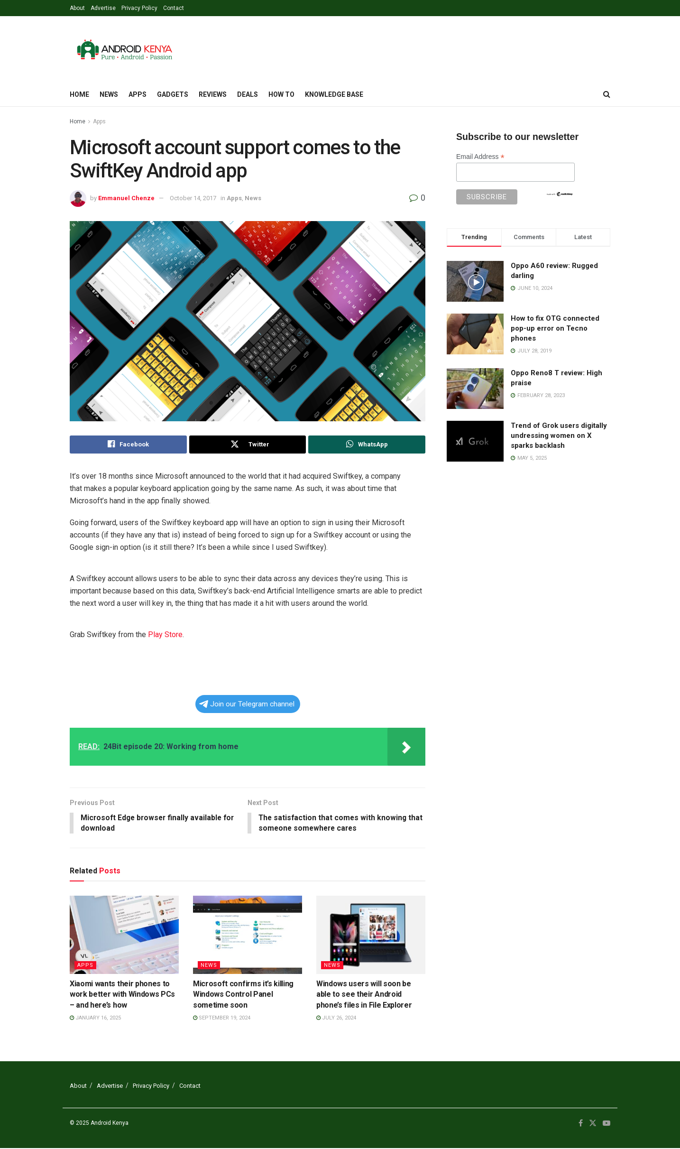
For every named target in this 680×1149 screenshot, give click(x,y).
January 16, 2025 (95, 1018)
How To (281, 94)
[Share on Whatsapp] (366, 445)
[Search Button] (606, 94)
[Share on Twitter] (247, 445)
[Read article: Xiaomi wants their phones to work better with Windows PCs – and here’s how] (124, 935)
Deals (247, 94)
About (77, 8)
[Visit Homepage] (124, 49)
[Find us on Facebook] (581, 1124)
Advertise (103, 8)
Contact (173, 8)
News (109, 94)
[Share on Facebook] (128, 445)
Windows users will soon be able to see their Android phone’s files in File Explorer (364, 995)
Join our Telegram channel (246, 704)
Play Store (165, 634)
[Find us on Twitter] (593, 1124)
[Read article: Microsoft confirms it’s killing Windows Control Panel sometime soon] (247, 935)
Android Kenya (110, 1123)
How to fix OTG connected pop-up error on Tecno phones (555, 328)
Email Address (480, 156)
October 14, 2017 (193, 198)
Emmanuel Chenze (126, 198)
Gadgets (172, 94)
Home (79, 94)
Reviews (213, 94)
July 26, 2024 (336, 1018)
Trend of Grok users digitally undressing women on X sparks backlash (559, 435)
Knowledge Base (334, 94)
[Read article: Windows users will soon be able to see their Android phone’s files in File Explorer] (370, 935)
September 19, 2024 (221, 1018)
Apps (138, 94)
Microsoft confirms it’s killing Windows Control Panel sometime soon (243, 995)
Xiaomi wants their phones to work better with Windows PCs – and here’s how (122, 995)
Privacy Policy (139, 8)
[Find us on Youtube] (606, 1124)
